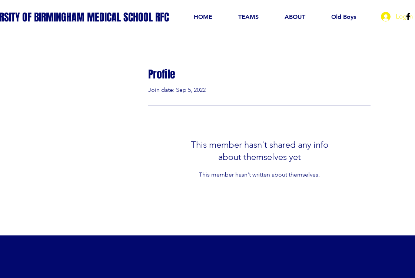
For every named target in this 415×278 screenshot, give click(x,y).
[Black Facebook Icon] (408, 16)
